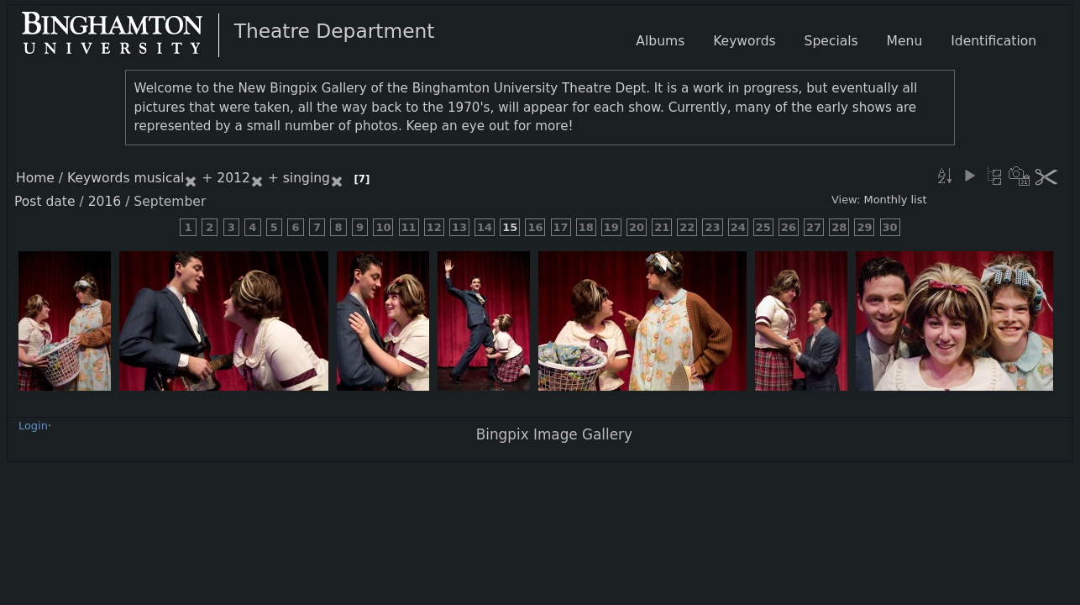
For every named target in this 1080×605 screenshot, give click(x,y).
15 (509, 227)
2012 (233, 178)
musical (159, 178)
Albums (660, 41)
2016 (105, 201)
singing (306, 178)
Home (35, 178)
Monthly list (894, 199)
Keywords (98, 178)
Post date (45, 201)
